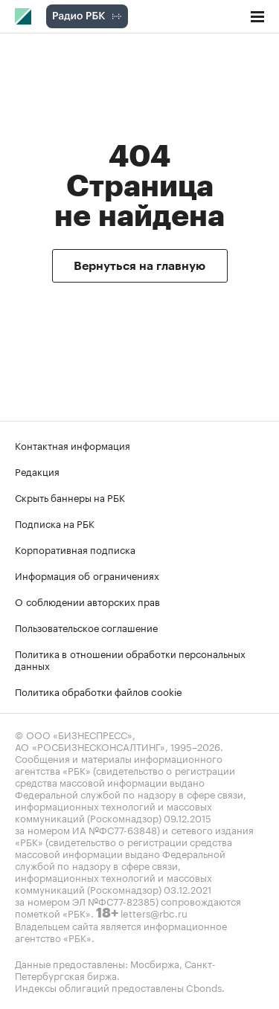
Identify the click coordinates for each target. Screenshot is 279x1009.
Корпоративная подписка (75, 548)
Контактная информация (72, 444)
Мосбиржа (154, 962)
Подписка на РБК (54, 522)
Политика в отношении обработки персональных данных (130, 658)
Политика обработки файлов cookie (98, 690)
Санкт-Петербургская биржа (115, 968)
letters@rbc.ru (154, 912)
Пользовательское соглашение (86, 626)
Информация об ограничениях (87, 574)
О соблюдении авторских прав (87, 600)
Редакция (37, 470)
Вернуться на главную (139, 266)
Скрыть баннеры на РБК (70, 496)
